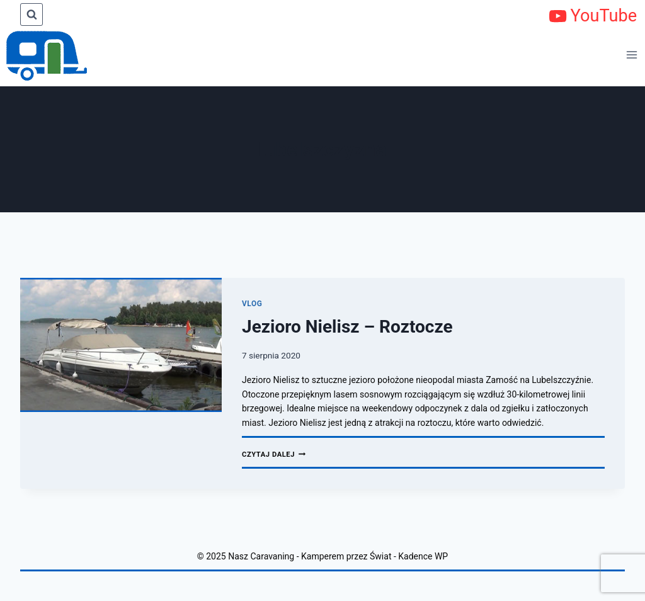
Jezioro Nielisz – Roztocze (347, 326)
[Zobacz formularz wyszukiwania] (31, 14)
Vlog (252, 303)
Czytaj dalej (273, 454)
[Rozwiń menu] (632, 54)
